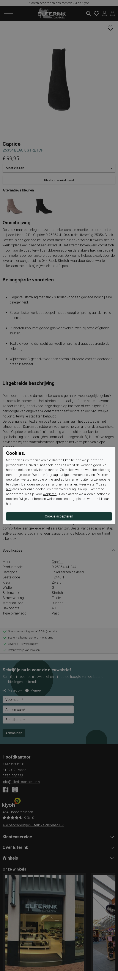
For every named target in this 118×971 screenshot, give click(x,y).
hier (8, 489)
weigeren (50, 494)
